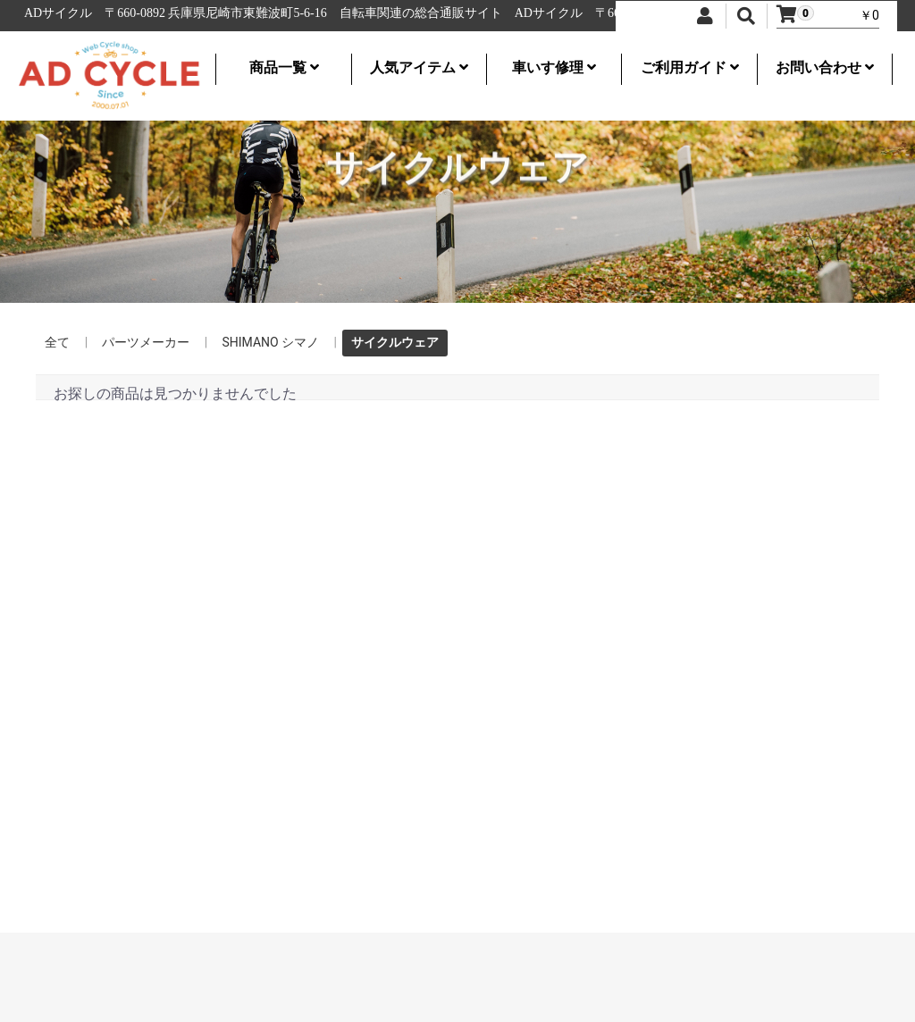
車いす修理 (554, 67)
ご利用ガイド (690, 67)
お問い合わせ (825, 67)
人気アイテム (419, 67)
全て (57, 342)
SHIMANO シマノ (270, 342)
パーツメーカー (145, 342)
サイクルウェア (395, 342)
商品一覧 (284, 67)
